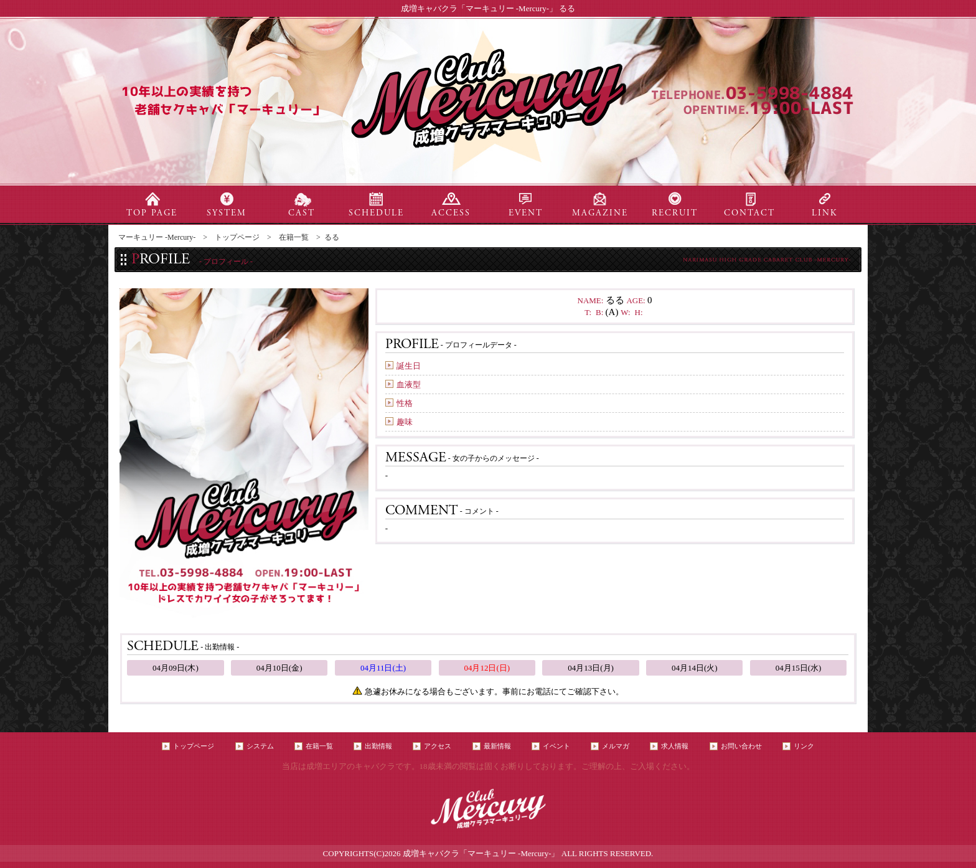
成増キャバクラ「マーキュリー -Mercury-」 (481, 853)
